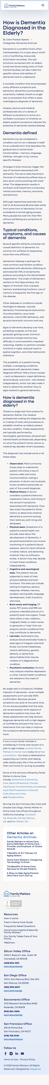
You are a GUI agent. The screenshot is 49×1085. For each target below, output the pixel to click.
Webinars (9, 942)
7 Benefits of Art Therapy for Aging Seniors (22, 854)
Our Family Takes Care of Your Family (21, 937)
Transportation (16, 797)
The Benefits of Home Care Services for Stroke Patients (21, 867)
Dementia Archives (26, 42)
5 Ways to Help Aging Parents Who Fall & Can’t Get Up (23, 874)
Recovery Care (17, 793)
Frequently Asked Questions (19, 926)
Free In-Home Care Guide (18, 922)
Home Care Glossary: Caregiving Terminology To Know (24, 861)
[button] (42, 5)
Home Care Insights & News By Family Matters (21, 931)
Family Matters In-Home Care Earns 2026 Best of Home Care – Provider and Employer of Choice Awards (24, 845)
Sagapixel (35, 1068)
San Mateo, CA (20, 821)
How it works (11, 918)
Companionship (24, 786)
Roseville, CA (14, 817)
